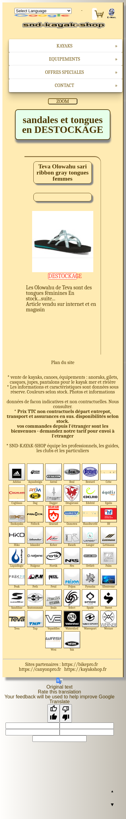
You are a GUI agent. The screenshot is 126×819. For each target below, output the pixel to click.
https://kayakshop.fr (85, 669)
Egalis (108, 495)
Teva (17, 620)
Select (72, 599)
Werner (108, 620)
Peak (17, 578)
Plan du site (62, 362)
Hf (108, 515)
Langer (90, 537)
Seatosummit (35, 599)
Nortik (53, 557)
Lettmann (108, 537)
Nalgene (35, 557)
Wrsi (53, 641)
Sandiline (17, 599)
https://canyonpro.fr (40, 669)
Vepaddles (53, 620)
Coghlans (17, 495)
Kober (53, 537)
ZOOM (62, 101)
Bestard (90, 473)
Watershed (72, 620)
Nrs (72, 557)
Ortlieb (90, 557)
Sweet (108, 599)
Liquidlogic (17, 557)
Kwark (72, 537)
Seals (53, 599)
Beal (72, 473)
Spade (90, 599)
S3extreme (108, 578)
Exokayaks (17, 515)
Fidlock (35, 515)
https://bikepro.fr (80, 664)
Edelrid (90, 495)
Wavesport (90, 620)
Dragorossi (72, 495)
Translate (43, 16)
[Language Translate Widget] (43, 11)
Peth (35, 578)
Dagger (53, 495)
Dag (35, 495)
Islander (35, 537)
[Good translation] (53, 713)
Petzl (53, 578)
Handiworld (90, 515)
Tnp (35, 620)
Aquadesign (35, 473)
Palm (108, 557)
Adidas (17, 473)
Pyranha (90, 578)
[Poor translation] (66, 713)
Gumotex (72, 515)
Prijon (72, 578)
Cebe (108, 473)
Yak (72, 641)
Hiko (17, 537)
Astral (53, 473)
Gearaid (53, 515)
